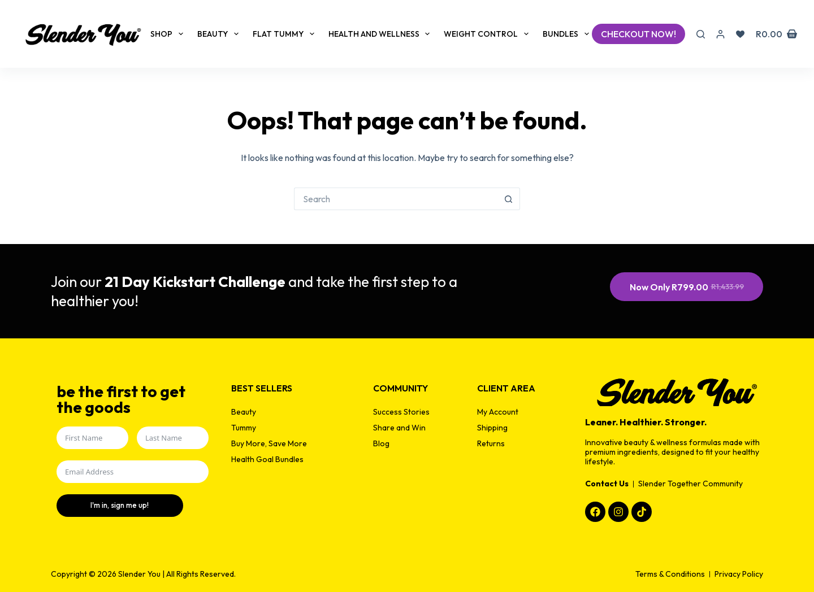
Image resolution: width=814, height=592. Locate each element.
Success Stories (401, 412)
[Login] (720, 34)
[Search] (700, 34)
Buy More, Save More (269, 443)
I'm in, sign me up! (99, 505)
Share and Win (399, 428)
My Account (497, 412)
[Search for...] (395, 199)
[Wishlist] (740, 34)
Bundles (568, 34)
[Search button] (508, 199)
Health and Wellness (381, 34)
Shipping (492, 428)
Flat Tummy (286, 34)
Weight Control (488, 34)
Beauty (220, 34)
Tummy (243, 428)
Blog (381, 443)
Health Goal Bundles (267, 459)
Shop (169, 34)
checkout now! (638, 34)
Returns (491, 443)
